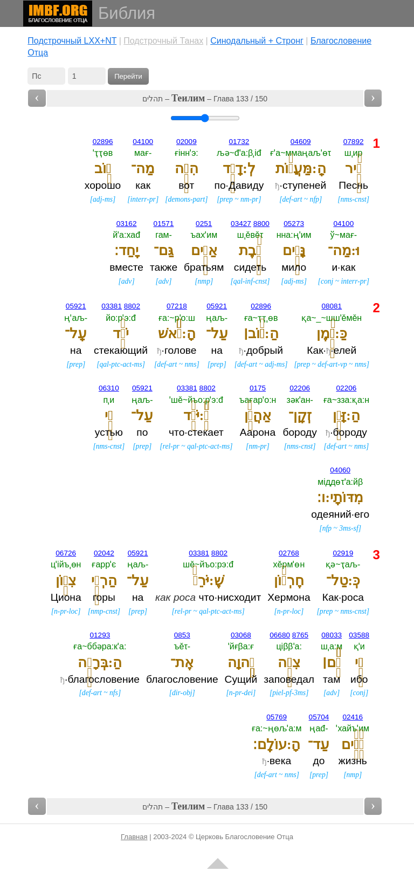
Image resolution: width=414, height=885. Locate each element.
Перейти (128, 76)
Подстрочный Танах (163, 40)
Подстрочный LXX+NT (71, 40)
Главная (134, 837)
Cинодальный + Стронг (256, 40)
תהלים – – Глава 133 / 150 (204, 98)
